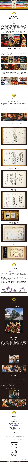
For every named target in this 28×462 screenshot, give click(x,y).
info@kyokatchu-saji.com (15, 425)
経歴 (19, 439)
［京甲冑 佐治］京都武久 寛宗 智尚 (9, 439)
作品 (23, 439)
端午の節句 (17, 439)
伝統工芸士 (15, 439)
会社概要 (22, 439)
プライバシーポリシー (24, 459)
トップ (4, 439)
